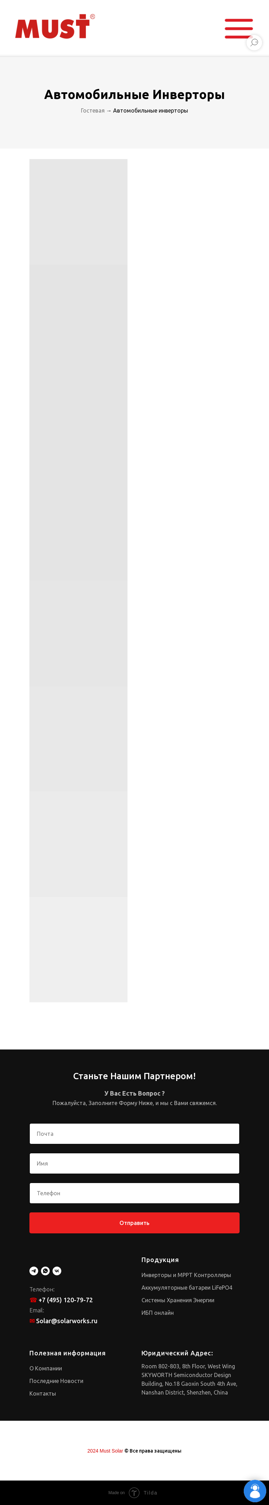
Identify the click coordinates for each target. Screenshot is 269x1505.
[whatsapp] (45, 1271)
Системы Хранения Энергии (178, 1300)
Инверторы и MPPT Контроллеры (186, 1275)
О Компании (45, 1368)
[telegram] (33, 1271)
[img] (55, 26)
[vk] (57, 1271)
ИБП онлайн (158, 1313)
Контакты (42, 1393)
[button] (239, 28)
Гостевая (93, 110)
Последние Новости (56, 1381)
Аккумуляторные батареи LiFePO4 (187, 1287)
